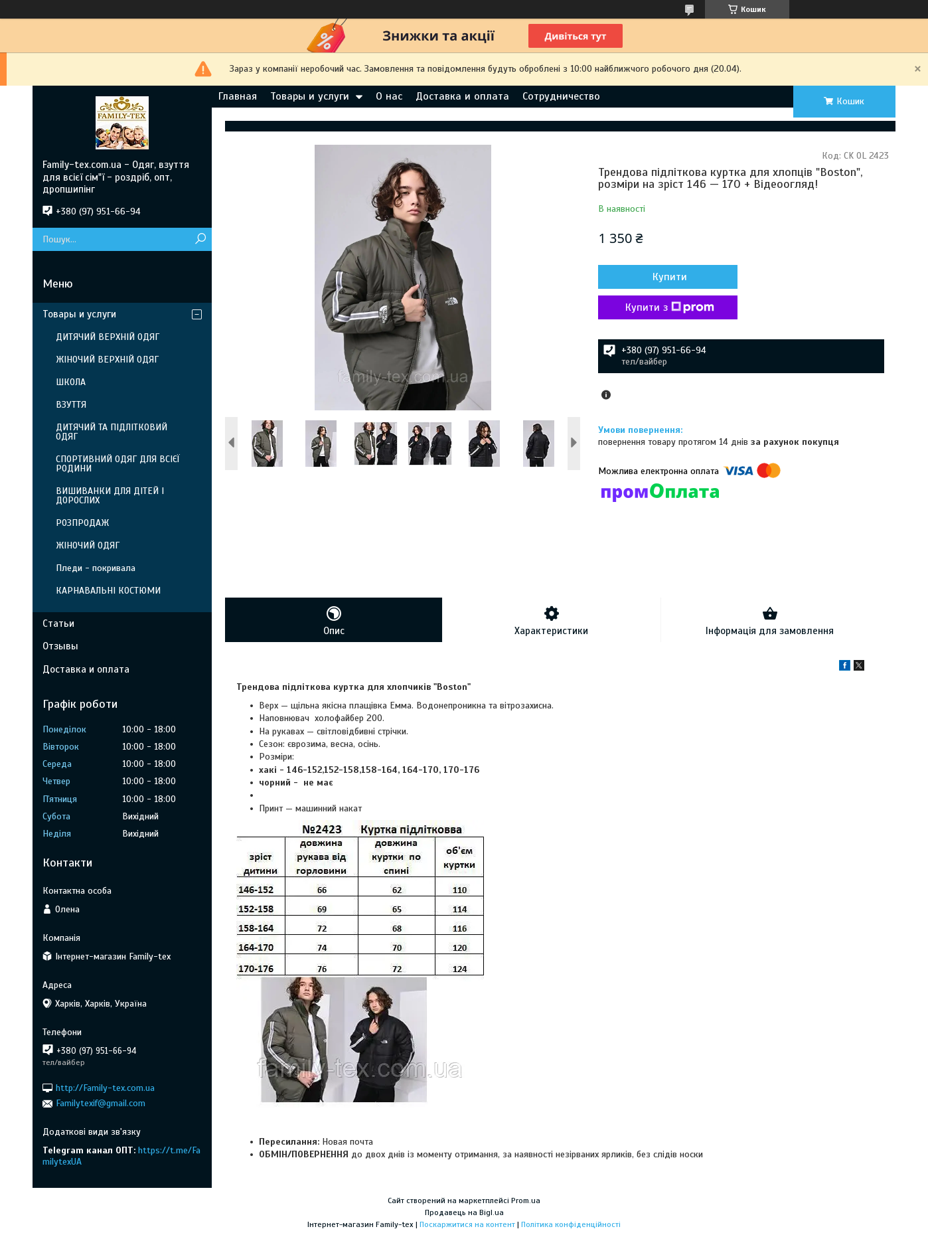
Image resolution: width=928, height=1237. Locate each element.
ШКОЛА (71, 382)
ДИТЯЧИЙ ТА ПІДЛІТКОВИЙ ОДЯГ (111, 432)
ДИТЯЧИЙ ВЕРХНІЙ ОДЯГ (107, 337)
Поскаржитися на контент (467, 1224)
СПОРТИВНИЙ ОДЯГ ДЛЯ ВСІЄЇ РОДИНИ (118, 464)
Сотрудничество (561, 96)
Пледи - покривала (95, 568)
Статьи (58, 623)
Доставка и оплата (462, 96)
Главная (237, 96)
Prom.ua (525, 1200)
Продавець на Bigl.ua (464, 1212)
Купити (670, 277)
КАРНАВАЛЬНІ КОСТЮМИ (108, 590)
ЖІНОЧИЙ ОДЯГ (87, 545)
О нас (389, 96)
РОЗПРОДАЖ (82, 523)
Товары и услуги (309, 96)
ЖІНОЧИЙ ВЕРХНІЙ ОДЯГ (107, 359)
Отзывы (60, 646)
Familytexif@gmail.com (100, 1103)
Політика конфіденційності (571, 1224)
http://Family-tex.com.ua (105, 1088)
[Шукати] (200, 239)
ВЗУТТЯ (71, 404)
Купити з (669, 307)
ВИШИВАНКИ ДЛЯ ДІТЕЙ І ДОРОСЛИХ (110, 495)
